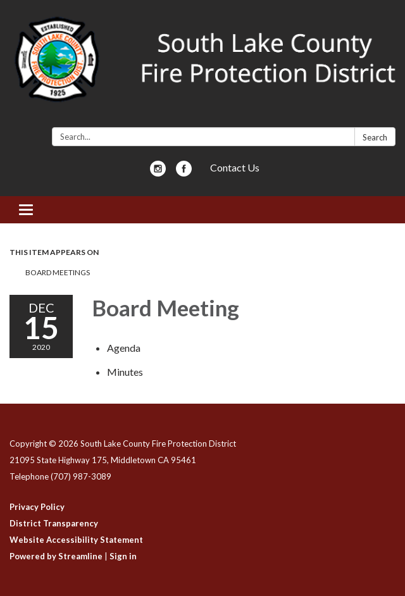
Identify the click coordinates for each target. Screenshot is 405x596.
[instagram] (158, 172)
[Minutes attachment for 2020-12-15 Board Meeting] (125, 372)
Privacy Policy (37, 507)
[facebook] (184, 172)
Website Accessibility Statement (76, 540)
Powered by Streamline (56, 556)
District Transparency (53, 523)
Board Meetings (57, 272)
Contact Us (234, 167)
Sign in (123, 556)
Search (375, 137)
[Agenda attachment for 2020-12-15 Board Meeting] (123, 348)
